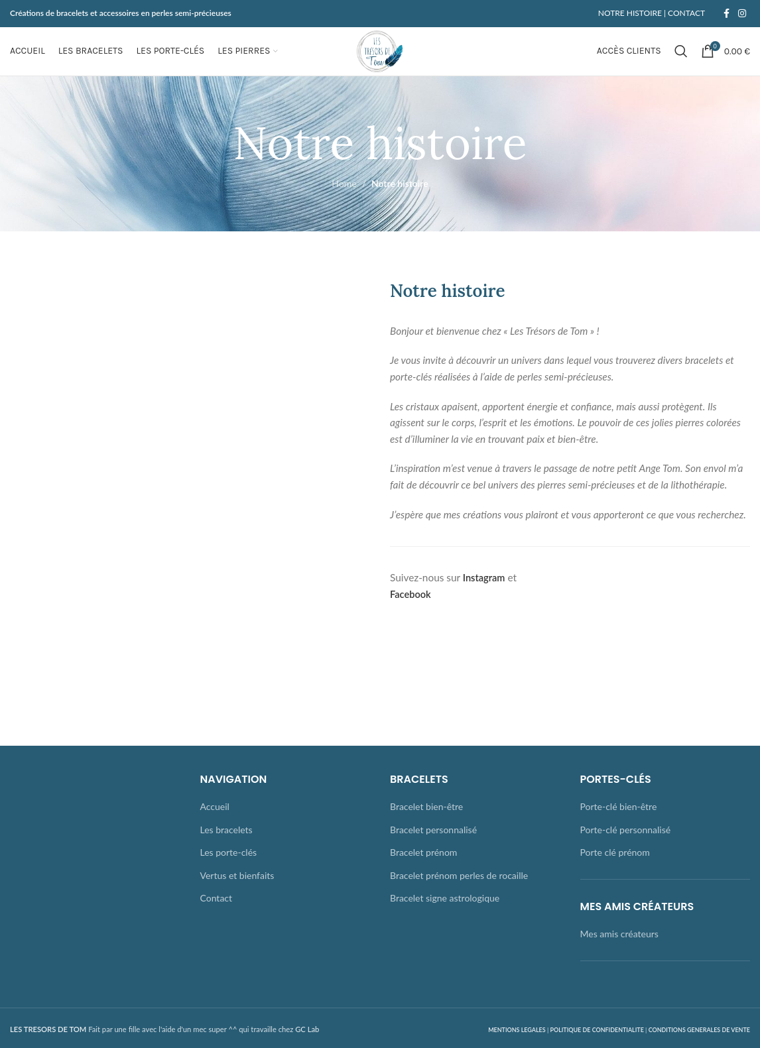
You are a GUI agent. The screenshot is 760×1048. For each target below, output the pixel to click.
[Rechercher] (681, 62)
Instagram (485, 599)
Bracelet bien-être (426, 828)
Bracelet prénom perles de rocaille (459, 896)
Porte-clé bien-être (618, 828)
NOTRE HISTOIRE (630, 14)
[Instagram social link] (742, 14)
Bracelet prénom (423, 874)
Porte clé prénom (615, 874)
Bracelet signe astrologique (444, 919)
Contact (216, 919)
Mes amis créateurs (619, 955)
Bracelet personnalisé (433, 850)
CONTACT (685, 14)
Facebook (411, 615)
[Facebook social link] (726, 14)
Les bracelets (226, 850)
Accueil (214, 828)
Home (344, 205)
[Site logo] (379, 61)
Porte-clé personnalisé (625, 850)
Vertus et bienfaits (237, 896)
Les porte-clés (228, 874)
